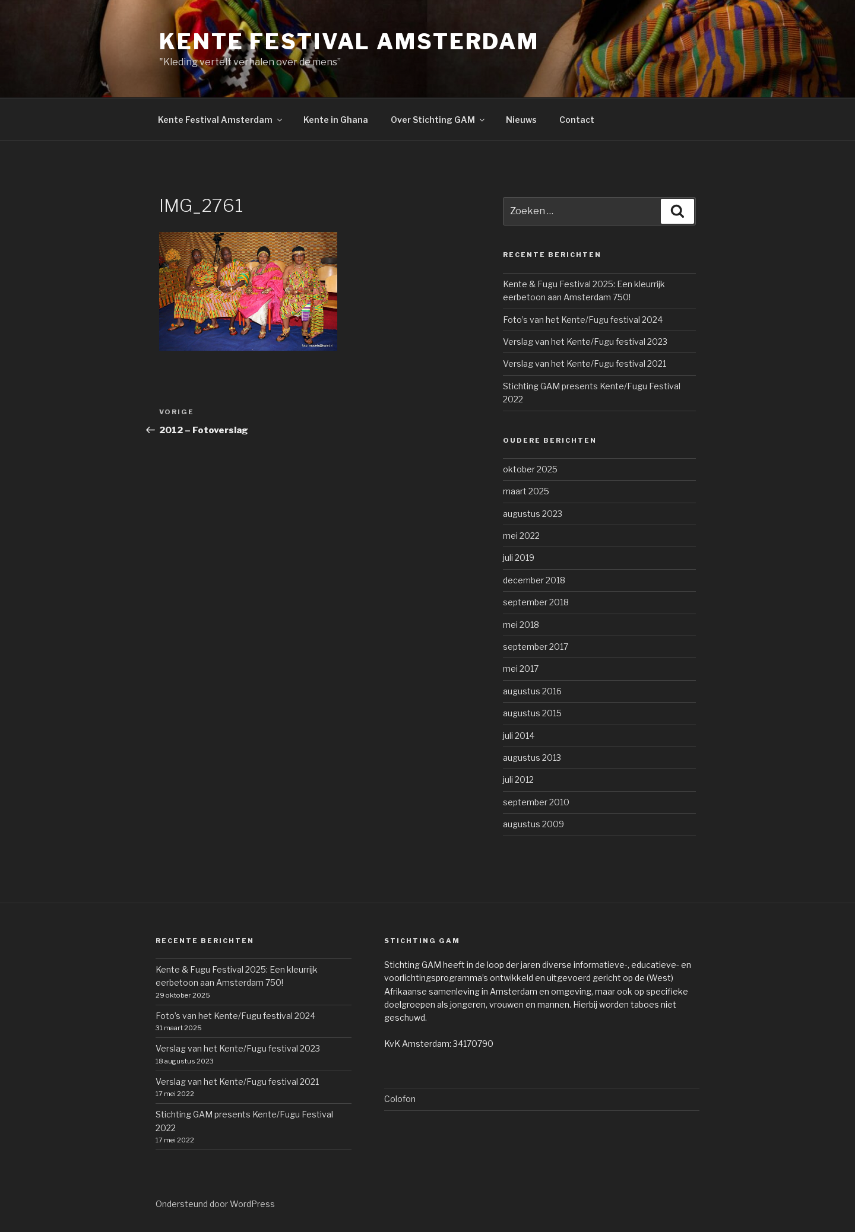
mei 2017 (521, 668)
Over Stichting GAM (438, 120)
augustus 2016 (532, 691)
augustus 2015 (532, 713)
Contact (576, 120)
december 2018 (534, 580)
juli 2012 (518, 779)
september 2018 (536, 602)
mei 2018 (521, 625)
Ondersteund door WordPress (215, 1204)
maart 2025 (526, 491)
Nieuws (521, 120)
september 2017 (535, 647)
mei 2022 (521, 536)
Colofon (400, 1099)
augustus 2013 (532, 757)
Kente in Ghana (335, 120)
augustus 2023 (532, 514)
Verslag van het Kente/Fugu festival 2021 (584, 363)
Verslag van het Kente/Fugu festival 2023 (585, 341)
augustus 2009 (533, 824)
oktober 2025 (530, 469)
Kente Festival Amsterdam (349, 41)
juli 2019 (518, 558)
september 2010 (536, 802)
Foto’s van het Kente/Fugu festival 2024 (583, 320)
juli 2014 (518, 736)
